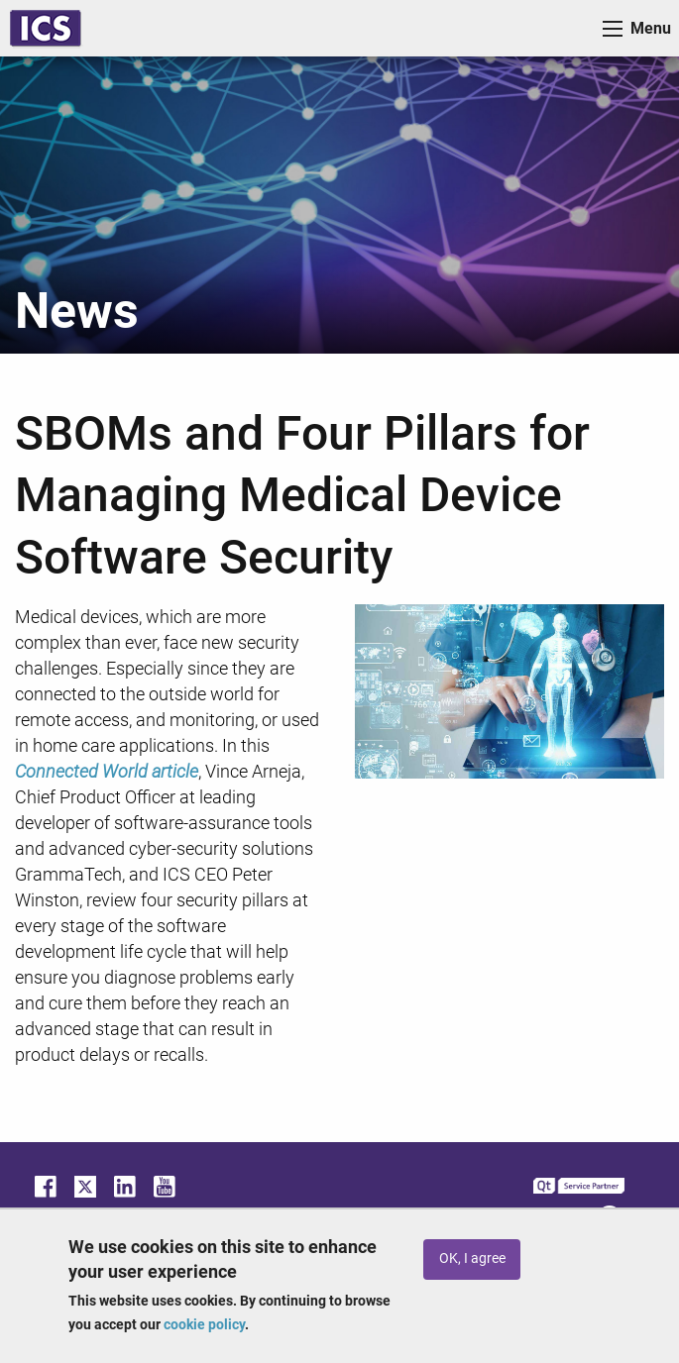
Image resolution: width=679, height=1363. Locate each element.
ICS (45, 28)
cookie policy (204, 1324)
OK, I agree (472, 1258)
